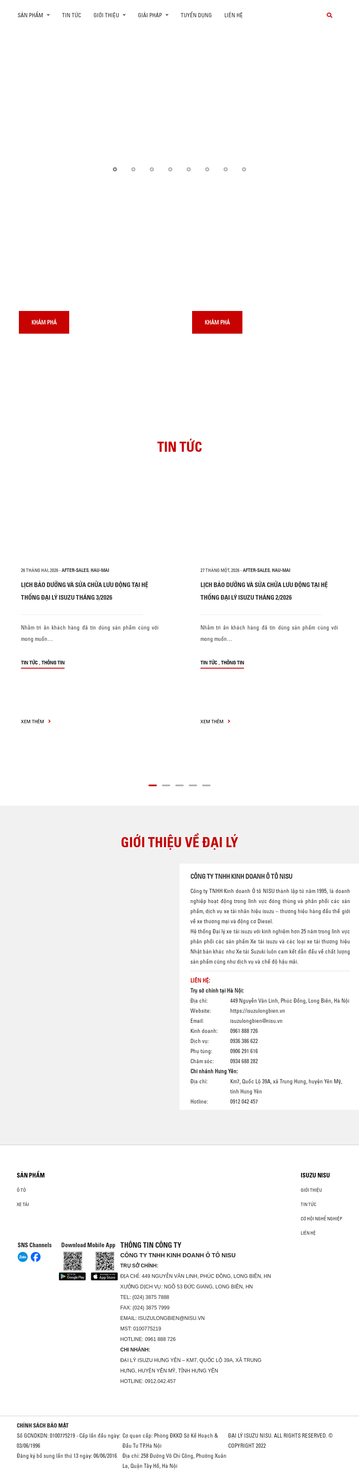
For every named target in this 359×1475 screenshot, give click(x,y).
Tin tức (71, 15)
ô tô (21, 1190)
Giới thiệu (311, 1190)
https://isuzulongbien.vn (257, 1010)
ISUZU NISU (315, 1175)
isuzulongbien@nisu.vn (256, 1020)
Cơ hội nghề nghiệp (321, 1219)
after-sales (75, 570)
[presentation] (24, 107)
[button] (115, 169)
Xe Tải (23, 1204)
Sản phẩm (31, 1175)
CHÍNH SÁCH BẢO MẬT (43, 1425)
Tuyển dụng (196, 15)
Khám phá (44, 322)
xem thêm (36, 721)
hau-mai (100, 570)
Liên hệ (233, 15)
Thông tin (53, 662)
